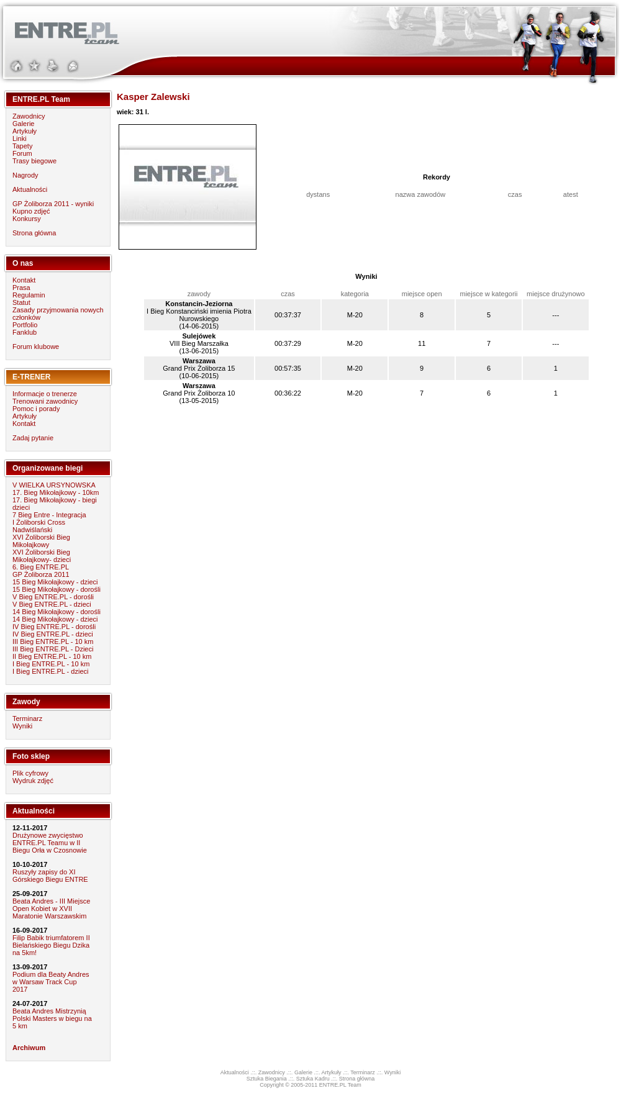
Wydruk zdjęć (32, 780)
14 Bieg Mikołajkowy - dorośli (56, 611)
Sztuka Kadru (313, 1079)
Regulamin (28, 295)
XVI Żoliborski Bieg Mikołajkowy (41, 540)
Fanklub (24, 332)
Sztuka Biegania (267, 1079)
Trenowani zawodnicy (45, 401)
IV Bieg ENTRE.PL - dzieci (52, 634)
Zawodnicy (28, 116)
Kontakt (23, 280)
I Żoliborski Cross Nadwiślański (38, 526)
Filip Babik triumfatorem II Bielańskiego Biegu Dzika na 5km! (51, 945)
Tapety (22, 146)
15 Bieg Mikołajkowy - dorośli (56, 589)
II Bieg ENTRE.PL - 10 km (51, 656)
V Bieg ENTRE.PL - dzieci (51, 604)
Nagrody (25, 175)
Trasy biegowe (34, 161)
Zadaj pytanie (32, 438)
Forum (22, 153)
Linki (19, 138)
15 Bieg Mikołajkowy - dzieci (55, 582)
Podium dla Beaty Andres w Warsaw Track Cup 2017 (50, 982)
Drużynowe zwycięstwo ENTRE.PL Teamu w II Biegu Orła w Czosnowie (49, 842)
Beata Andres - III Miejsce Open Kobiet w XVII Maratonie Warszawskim (51, 908)
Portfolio (24, 324)
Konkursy (26, 218)
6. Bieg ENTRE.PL (40, 567)
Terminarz (27, 718)
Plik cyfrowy (30, 773)
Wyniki (22, 726)
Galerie (23, 123)
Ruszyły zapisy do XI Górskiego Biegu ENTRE (50, 875)
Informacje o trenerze (44, 393)
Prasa (21, 287)
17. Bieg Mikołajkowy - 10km (55, 492)
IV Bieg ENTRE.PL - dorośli (54, 626)
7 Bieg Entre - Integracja (49, 515)
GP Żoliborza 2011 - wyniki (53, 203)
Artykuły (24, 131)
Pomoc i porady (36, 408)
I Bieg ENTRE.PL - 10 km (50, 664)
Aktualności (29, 189)
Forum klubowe (35, 346)
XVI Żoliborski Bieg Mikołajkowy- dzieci (41, 555)
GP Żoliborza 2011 (41, 574)
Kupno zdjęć (31, 211)
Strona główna (34, 233)
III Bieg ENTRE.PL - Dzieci (52, 649)
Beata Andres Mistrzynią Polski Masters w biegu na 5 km (52, 1018)
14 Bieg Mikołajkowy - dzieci (55, 619)
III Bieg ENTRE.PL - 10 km (52, 641)
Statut (21, 302)
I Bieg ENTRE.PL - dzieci (50, 671)
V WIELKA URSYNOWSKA (54, 485)
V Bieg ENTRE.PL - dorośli (53, 596)
